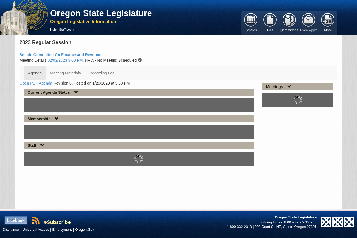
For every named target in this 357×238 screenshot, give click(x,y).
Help (53, 29)
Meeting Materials (65, 73)
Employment (62, 230)
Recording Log (102, 73)
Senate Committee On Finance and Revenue (60, 54)
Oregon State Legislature (101, 13)
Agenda (35, 73)
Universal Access (35, 230)
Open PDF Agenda (36, 83)
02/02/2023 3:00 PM (65, 60)
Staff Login (66, 29)
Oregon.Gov (84, 230)
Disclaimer (11, 230)
